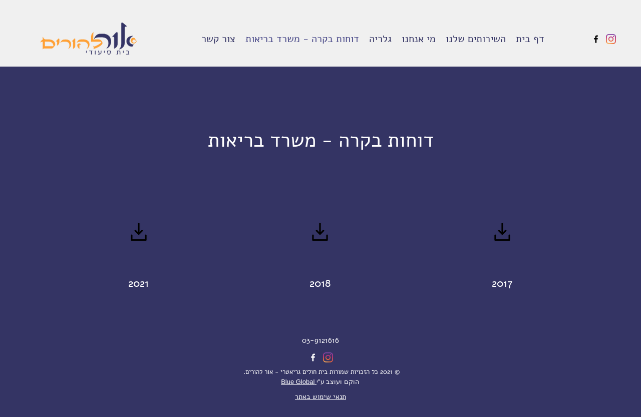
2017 (502, 283)
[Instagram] (611, 39)
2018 (320, 283)
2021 (138, 283)
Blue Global (298, 381)
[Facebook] (596, 39)
